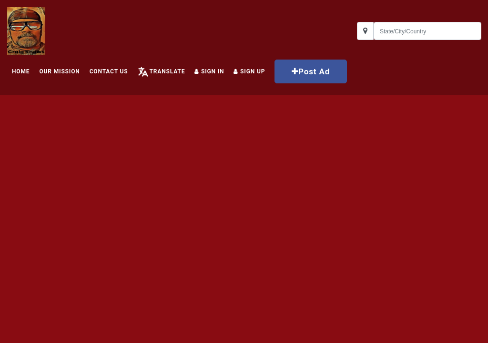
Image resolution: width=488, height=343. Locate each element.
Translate (167, 71)
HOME (21, 71)
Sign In (209, 71)
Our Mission (59, 71)
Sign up (249, 71)
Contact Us (109, 71)
